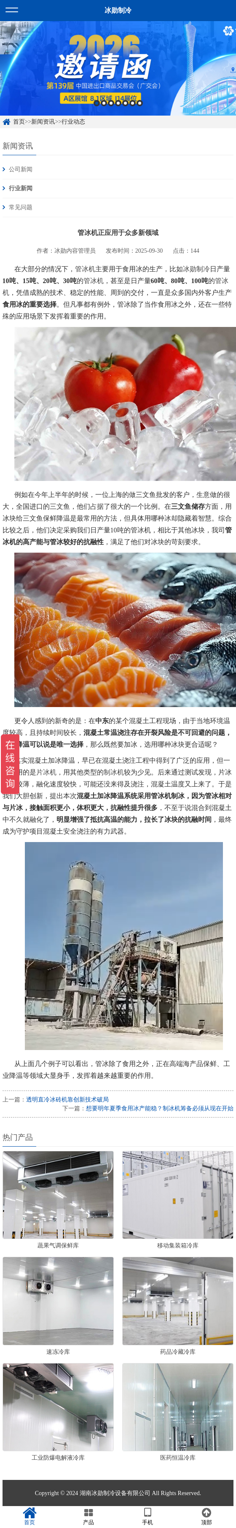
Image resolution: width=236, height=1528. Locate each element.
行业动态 (73, 122)
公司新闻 (20, 169)
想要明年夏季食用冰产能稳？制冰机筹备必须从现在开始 (159, 1108)
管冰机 (85, 269)
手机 (147, 1516)
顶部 (206, 1516)
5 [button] (125, 103)
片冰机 (46, 772)
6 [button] (132, 103)
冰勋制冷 (196, 269)
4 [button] (118, 103)
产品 (88, 1516)
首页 (19, 122)
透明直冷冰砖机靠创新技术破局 (67, 1099)
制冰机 (114, 772)
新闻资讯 (43, 122)
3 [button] (111, 103)
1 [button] (96, 103)
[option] (118, 68)
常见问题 (20, 207)
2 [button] (103, 103)
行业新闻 (20, 188)
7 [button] (139, 103)
